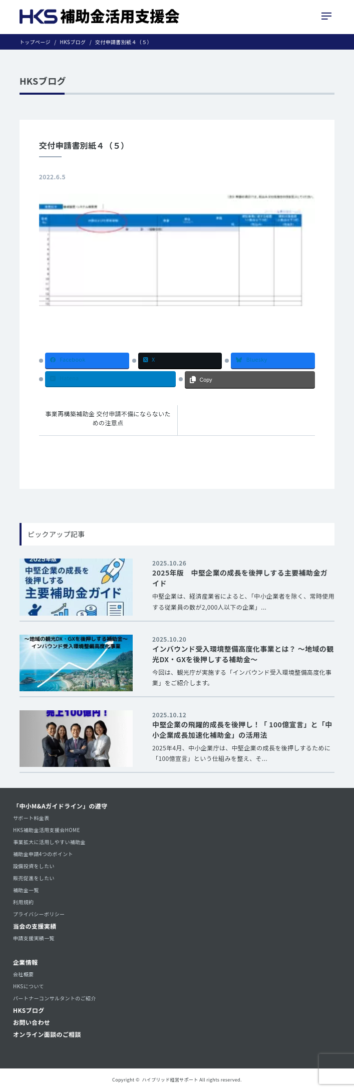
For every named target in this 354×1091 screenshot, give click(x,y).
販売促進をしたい (34, 878)
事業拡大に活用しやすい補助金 (49, 842)
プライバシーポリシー (39, 914)
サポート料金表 (31, 818)
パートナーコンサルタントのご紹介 (54, 998)
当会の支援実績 (35, 926)
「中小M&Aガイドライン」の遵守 (60, 805)
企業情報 (25, 962)
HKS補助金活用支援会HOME (46, 830)
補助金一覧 (26, 890)
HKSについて (28, 986)
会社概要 (23, 974)
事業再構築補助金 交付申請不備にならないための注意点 (108, 418)
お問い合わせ (31, 1022)
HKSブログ (29, 1010)
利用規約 (23, 902)
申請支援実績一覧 (34, 938)
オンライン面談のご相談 (47, 1034)
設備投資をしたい (34, 866)
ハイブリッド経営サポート (170, 1079)
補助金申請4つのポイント (43, 854)
